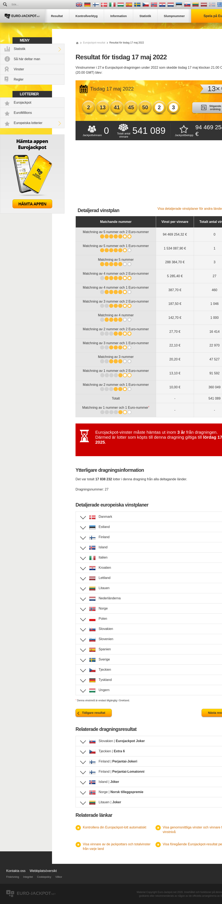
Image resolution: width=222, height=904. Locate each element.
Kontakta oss (16, 871)
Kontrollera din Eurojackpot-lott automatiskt (114, 827)
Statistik (19, 49)
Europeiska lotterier (28, 123)
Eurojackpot (22, 102)
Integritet (28, 876)
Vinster (19, 69)
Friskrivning (12, 876)
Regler (19, 79)
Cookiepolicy (44, 876)
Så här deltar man (27, 59)
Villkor (58, 876)
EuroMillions (23, 112)
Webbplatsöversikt (43, 871)
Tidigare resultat (93, 712)
